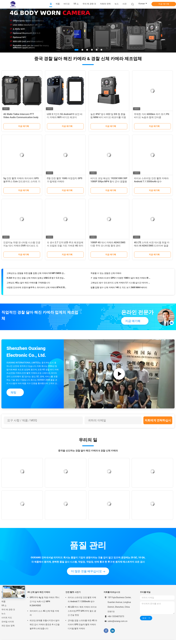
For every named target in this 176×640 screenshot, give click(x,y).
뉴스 (3, 613)
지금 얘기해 (163, 4)
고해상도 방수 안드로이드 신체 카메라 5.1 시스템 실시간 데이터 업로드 (121, 284)
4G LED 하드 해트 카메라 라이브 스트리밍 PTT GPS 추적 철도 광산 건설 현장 (82, 611)
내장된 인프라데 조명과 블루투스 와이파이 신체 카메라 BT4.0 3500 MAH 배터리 (37, 289)
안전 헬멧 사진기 (73, 592)
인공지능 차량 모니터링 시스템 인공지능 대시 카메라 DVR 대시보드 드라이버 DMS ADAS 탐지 (21, 245)
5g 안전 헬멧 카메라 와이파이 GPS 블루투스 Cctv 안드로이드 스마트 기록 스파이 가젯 (21, 181)
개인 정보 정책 (8, 625)
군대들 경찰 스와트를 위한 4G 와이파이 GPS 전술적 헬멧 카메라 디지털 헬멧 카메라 (82, 624)
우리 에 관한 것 (8, 609)
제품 (3, 601)
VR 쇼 (3, 605)
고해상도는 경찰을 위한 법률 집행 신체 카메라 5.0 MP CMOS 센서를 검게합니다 (37, 275)
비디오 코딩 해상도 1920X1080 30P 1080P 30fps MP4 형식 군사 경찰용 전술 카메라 (108, 181)
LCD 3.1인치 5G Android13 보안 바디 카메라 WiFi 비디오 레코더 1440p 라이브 (64, 117)
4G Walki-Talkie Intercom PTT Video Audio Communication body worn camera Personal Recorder (20, 117)
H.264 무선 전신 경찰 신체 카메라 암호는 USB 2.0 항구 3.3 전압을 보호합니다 (37, 279)
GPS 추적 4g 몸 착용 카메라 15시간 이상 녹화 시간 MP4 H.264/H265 (44, 601)
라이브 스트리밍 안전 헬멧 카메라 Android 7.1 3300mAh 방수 (82, 599)
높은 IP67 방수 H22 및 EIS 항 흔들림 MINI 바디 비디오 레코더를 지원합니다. (108, 117)
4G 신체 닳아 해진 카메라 (38, 592)
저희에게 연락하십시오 (158, 421)
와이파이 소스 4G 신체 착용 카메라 (44, 613)
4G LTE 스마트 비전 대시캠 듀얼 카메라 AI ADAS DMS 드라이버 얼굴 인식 (151, 245)
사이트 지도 (6, 617)
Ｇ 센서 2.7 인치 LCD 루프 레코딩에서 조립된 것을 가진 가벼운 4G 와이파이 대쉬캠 (65, 245)
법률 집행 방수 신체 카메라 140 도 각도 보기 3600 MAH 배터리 (119, 289)
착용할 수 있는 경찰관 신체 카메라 (106, 275)
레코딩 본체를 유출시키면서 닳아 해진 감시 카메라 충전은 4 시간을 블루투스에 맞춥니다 (45, 624)
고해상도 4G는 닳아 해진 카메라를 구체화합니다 (28, 284)
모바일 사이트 (7, 621)
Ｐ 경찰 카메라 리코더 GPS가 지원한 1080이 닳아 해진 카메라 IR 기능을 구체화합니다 (121, 279)
